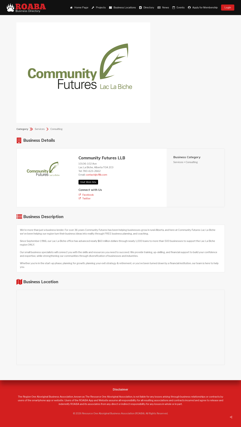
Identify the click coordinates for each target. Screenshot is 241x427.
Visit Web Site (88, 182)
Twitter (86, 198)
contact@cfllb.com (96, 174)
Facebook (88, 194)
